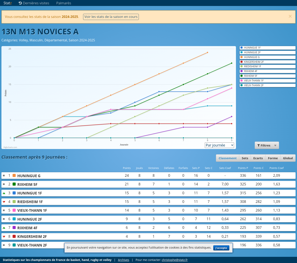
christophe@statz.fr (175, 260)
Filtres (266, 145)
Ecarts (258, 158)
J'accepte (221, 248)
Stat (8, 3)
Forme (273, 158)
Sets (245, 158)
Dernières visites (34, 3)
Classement (228, 158)
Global (288, 158)
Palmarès (63, 3)
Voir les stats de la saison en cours (110, 16)
